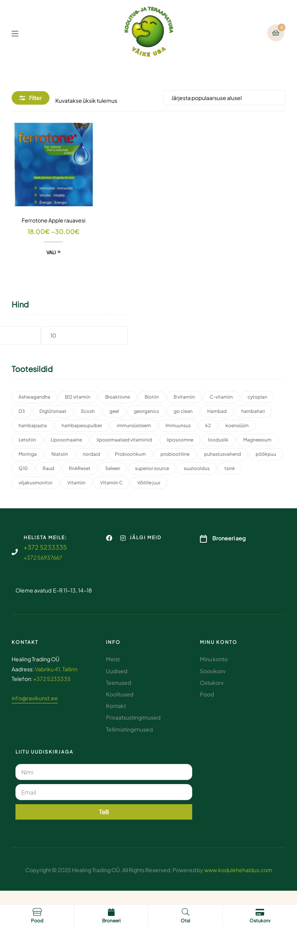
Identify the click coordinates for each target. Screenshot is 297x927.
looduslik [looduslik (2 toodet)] (218, 440)
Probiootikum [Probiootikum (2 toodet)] (130, 454)
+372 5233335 (45, 547)
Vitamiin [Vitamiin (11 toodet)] (76, 483)
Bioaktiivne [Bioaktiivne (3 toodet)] (117, 397)
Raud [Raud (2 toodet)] (48, 468)
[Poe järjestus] (224, 97)
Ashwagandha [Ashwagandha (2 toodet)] (34, 397)
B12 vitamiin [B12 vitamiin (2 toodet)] (77, 397)
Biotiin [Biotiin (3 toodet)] (152, 397)
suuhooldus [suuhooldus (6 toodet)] (197, 468)
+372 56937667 (43, 557)
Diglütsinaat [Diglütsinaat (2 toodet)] (53, 411)
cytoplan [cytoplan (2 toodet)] (257, 397)
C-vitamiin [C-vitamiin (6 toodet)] (221, 397)
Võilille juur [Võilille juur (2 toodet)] (148, 483)
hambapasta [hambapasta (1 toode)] (33, 425)
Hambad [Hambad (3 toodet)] (217, 411)
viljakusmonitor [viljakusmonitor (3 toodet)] (36, 483)
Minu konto (218, 642)
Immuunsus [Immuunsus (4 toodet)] (178, 425)
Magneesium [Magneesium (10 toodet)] (257, 440)
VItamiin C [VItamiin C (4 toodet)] (111, 483)
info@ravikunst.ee (35, 697)
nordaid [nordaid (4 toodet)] (91, 454)
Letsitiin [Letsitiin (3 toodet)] (27, 440)
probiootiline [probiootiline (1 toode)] (174, 454)
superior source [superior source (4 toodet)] (152, 468)
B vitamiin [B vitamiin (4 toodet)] (184, 397)
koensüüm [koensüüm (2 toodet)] (237, 425)
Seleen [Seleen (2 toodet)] (112, 468)
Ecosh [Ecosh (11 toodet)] (88, 411)
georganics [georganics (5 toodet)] (146, 411)
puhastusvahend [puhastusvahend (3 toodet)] (222, 454)
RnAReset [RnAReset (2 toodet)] (79, 468)
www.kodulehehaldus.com (238, 869)
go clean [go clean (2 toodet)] (183, 411)
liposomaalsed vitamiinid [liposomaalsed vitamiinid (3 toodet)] (124, 440)
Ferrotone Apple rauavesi (53, 220)
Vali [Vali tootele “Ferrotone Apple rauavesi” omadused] (51, 252)
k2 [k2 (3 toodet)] (208, 425)
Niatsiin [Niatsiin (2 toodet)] (59, 454)
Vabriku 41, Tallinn (56, 669)
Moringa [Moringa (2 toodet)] (28, 454)
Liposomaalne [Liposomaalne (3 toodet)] (66, 440)
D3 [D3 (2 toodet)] (22, 411)
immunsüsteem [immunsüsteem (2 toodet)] (134, 425)
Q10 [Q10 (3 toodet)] (23, 468)
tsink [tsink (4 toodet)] (229, 468)
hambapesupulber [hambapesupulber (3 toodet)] (81, 425)
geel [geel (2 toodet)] (114, 411)
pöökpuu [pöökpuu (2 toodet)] (266, 454)
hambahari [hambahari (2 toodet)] (253, 411)
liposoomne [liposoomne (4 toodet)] (180, 440)
